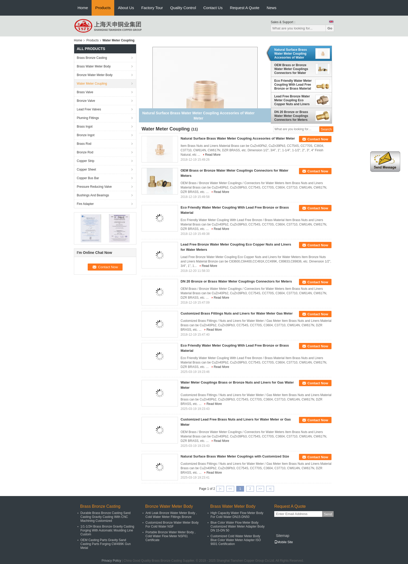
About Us (126, 7)
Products (103, 7)
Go (329, 28)
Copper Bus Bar (88, 178)
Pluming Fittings (88, 118)
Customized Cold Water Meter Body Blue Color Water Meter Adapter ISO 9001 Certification (236, 540)
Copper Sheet (86, 169)
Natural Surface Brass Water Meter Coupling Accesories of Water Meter (290, 53)
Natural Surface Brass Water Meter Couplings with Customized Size (235, 456)
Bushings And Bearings (93, 195)
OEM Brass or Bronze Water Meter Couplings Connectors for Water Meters (291, 69)
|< (220, 489)
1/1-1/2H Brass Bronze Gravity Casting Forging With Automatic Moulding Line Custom (107, 530)
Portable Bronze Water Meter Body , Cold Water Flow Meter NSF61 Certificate (170, 536)
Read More (212, 154)
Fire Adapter (85, 204)
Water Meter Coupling (92, 83)
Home (83, 7)
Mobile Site (283, 542)
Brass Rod (84, 144)
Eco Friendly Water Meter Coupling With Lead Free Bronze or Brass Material (293, 84)
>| (270, 489)
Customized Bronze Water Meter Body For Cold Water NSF (172, 524)
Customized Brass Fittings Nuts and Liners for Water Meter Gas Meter (237, 313)
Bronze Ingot (85, 135)
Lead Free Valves (89, 109)
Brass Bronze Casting (92, 58)
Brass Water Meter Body (94, 66)
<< (230, 489)
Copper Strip (85, 161)
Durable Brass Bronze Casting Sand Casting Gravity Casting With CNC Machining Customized (105, 517)
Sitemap (282, 536)
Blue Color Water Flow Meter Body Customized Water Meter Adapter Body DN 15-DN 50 (238, 526)
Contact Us (212, 7)
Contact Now (318, 139)
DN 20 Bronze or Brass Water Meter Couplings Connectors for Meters (291, 116)
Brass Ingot (85, 126)
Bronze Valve (86, 101)
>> (260, 489)
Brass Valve (85, 92)
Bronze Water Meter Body (95, 75)
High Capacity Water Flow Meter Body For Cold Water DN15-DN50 (237, 515)
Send (328, 514)
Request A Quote (244, 7)
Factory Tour (152, 7)
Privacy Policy (111, 560)
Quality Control (183, 7)
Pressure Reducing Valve (94, 187)
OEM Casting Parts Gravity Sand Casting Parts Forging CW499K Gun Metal (105, 544)
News (272, 7)
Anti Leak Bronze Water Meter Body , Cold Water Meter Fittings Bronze (171, 515)
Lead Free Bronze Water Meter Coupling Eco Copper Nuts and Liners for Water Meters (292, 100)
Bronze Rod (85, 152)
